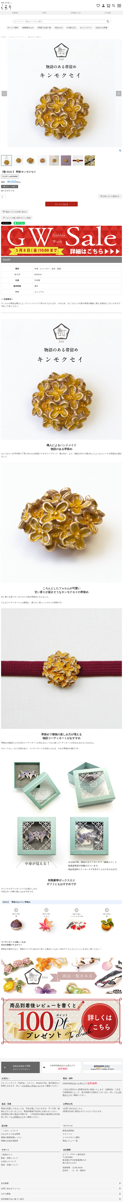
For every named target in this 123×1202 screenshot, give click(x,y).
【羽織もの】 (75, 13)
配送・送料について (9, 1158)
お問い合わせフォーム (10, 1188)
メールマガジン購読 (71, 1137)
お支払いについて (8, 1161)
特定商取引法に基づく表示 (12, 1199)
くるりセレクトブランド (16, 37)
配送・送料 (68, 1078)
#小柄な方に (71, 28)
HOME (3, 37)
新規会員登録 (68, 1131)
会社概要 (67, 1150)
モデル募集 (6, 1194)
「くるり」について (9, 1131)
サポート (5, 1150)
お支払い (5, 1078)
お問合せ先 (68, 1104)
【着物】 (15, 13)
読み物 (4, 1126)
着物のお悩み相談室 (9, 1141)
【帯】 (44, 13)
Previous (4, 93)
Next (118, 93)
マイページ (68, 1126)
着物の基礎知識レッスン (11, 1137)
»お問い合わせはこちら (73, 1108)
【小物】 (108, 13)
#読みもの (59, 28)
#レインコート (86, 28)
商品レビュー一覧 (70, 1141)
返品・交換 (6, 1104)
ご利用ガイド (18, 1117)
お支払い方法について (33, 1086)
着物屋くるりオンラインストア (6, 7)
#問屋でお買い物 (44, 28)
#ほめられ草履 (101, 28)
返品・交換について (9, 1165)
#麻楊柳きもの (28, 28)
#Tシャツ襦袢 (13, 28)
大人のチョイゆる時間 (10, 1134)
